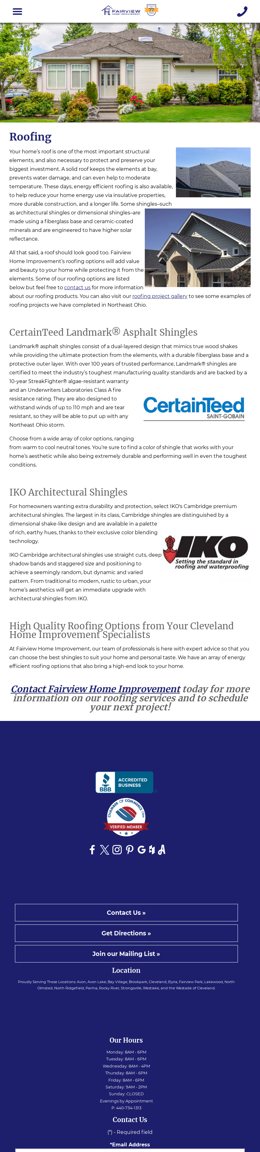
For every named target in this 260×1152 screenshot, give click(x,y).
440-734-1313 (128, 1108)
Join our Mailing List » (126, 954)
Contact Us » (126, 912)
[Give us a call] (242, 11)
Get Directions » (126, 933)
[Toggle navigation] (17, 11)
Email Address (131, 1145)
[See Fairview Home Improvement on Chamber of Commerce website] (126, 819)
